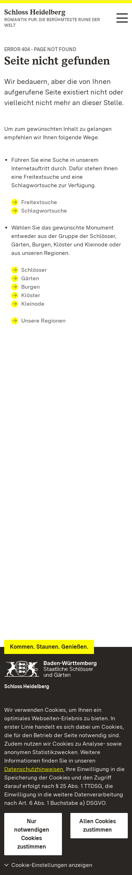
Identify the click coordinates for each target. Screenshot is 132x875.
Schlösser (34, 270)
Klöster (30, 295)
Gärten (30, 278)
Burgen (30, 286)
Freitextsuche (39, 202)
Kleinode (32, 303)
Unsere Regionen (43, 320)
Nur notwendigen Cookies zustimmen (31, 834)
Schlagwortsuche (44, 210)
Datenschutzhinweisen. (34, 769)
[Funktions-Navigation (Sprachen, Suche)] (122, 18)
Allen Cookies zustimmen (97, 825)
